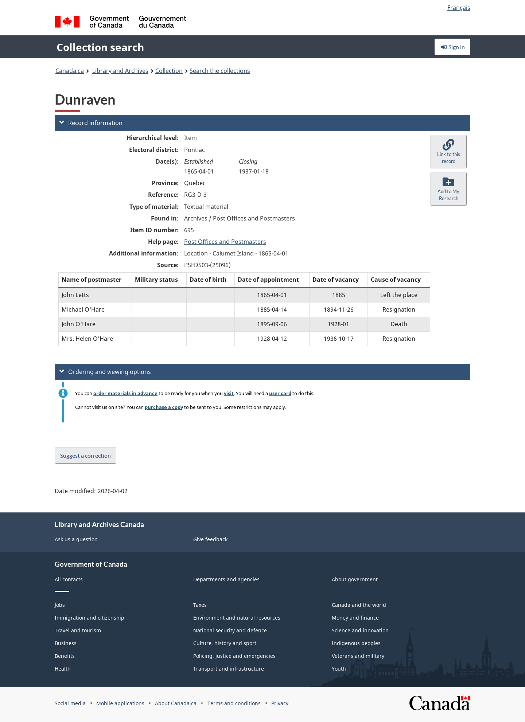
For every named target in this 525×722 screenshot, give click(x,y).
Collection (169, 71)
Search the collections (220, 71)
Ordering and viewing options (105, 372)
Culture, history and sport (224, 643)
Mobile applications (120, 703)
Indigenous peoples (356, 643)
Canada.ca (69, 71)
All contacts (69, 579)
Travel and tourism (78, 630)
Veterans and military (358, 655)
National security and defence (230, 630)
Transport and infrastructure (228, 668)
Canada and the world (359, 604)
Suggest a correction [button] (85, 455)
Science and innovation (360, 630)
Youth (339, 668)
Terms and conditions (234, 703)
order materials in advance (125, 393)
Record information (90, 123)
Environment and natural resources (236, 617)
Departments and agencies (226, 579)
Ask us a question (76, 539)
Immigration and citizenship (89, 617)
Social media (70, 703)
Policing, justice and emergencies (234, 655)
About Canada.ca (176, 703)
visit (229, 393)
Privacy (279, 703)
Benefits (65, 655)
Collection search (100, 47)
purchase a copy (164, 407)
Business (66, 643)
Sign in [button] (452, 46)
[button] (448, 151)
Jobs (60, 604)
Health (63, 668)
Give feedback (210, 539)
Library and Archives (120, 71)
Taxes (200, 604)
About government (355, 579)
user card (280, 393)
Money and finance (355, 617)
